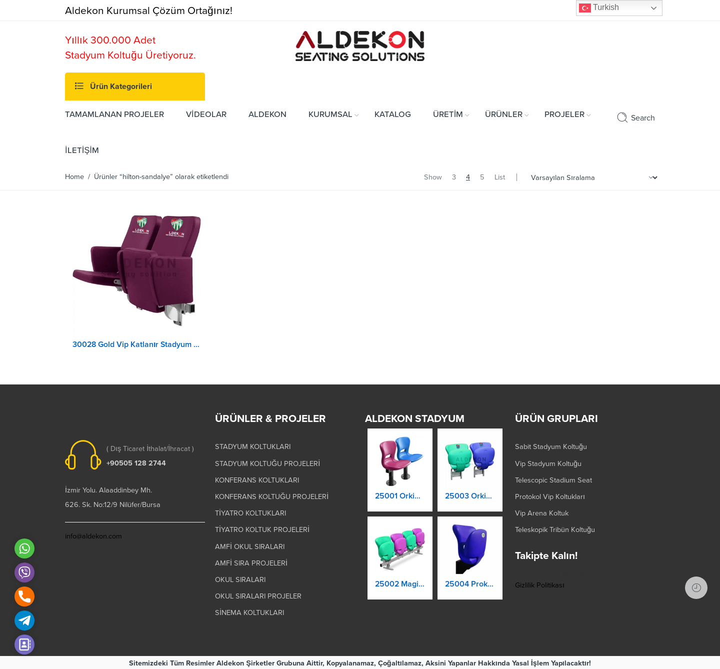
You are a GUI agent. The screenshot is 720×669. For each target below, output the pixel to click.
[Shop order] (592, 178)
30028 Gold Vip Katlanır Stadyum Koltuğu (137, 345)
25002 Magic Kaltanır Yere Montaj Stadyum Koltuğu (400, 588)
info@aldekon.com (93, 534)
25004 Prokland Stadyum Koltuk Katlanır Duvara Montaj (470, 590)
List (499, 177)
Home (74, 176)
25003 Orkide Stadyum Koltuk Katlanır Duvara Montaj (470, 502)
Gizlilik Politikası (539, 584)
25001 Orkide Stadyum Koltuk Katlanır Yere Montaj (400, 500)
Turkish (599, 8)
